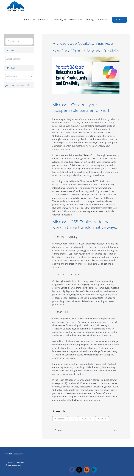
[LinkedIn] (86, 418)
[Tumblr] (102, 418)
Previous (58, 430)
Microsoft (87, 155)
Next (115, 430)
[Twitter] (79, 470)
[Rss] (87, 470)
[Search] (8, 41)
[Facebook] (60, 418)
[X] (73, 418)
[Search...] (19, 41)
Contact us (73, 400)
